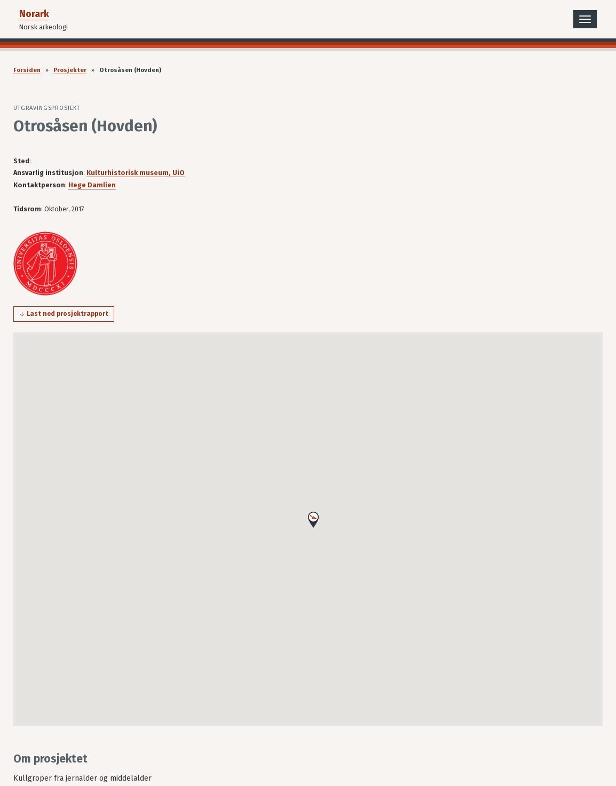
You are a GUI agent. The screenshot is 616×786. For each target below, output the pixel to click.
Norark (34, 14)
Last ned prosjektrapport (67, 313)
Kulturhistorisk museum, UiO (135, 173)
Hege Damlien (92, 185)
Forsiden (27, 70)
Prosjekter (69, 70)
